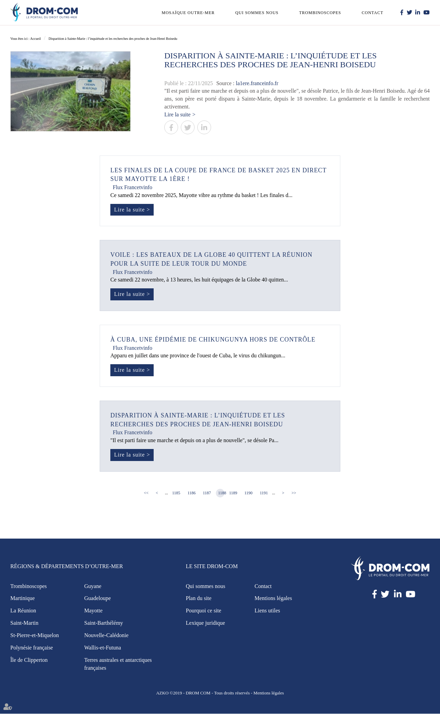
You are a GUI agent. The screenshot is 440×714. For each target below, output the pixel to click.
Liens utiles (267, 611)
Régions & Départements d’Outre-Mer (66, 566)
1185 (176, 493)
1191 (264, 493)
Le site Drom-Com (212, 566)
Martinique (22, 599)
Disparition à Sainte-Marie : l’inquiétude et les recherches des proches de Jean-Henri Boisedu (112, 39)
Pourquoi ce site (203, 611)
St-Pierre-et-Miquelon (34, 635)
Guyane (92, 586)
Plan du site (199, 599)
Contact (372, 12)
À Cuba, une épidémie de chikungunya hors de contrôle (213, 339)
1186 (191, 493)
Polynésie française (31, 648)
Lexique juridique (205, 623)
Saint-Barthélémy (103, 623)
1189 (233, 493)
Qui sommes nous (257, 12)
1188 (221, 493)
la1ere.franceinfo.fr (257, 83)
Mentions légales (273, 599)
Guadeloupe (97, 599)
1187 (207, 493)
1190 (248, 493)
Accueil (35, 39)
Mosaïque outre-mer (188, 12)
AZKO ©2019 (169, 693)
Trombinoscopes (320, 12)
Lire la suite (177, 114)
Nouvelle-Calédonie (106, 635)
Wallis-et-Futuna (102, 648)
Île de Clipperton (28, 660)
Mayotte (93, 611)
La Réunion (23, 611)
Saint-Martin (24, 623)
